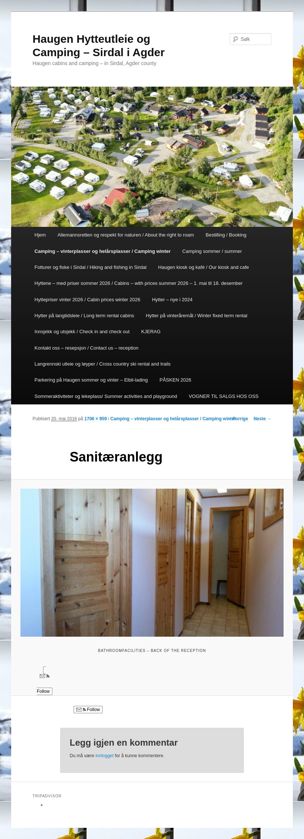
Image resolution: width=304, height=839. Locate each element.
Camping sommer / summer (212, 251)
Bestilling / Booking (226, 235)
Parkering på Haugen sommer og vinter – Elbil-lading (91, 380)
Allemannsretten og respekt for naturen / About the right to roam (126, 235)
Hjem (40, 235)
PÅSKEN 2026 (175, 380)
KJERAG (151, 331)
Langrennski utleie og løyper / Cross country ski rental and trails (103, 364)
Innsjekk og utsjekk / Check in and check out (82, 331)
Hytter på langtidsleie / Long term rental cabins (84, 315)
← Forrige (237, 418)
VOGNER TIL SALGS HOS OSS (224, 396)
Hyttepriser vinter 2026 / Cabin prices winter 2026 (87, 299)
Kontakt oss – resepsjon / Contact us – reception (87, 348)
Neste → (262, 418)
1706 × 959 (95, 418)
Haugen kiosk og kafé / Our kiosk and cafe (203, 267)
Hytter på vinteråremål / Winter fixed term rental (196, 315)
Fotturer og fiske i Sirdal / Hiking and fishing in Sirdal (90, 267)
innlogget (105, 755)
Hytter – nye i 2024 (172, 299)
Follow (88, 709)
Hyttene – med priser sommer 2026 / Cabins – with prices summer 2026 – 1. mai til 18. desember (139, 283)
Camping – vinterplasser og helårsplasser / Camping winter (103, 251)
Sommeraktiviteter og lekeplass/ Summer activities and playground (106, 396)
